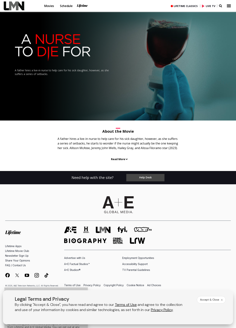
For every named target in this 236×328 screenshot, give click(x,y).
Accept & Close (211, 299)
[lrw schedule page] (137, 241)
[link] (17, 5)
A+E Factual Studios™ (77, 263)
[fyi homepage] (123, 230)
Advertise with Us (74, 257)
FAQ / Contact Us (15, 265)
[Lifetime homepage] (13, 233)
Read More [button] (118, 159)
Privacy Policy (92, 285)
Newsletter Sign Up (17, 255)
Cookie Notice (135, 285)
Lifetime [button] (82, 6)
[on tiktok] (46, 275)
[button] (19, 6)
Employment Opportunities (138, 257)
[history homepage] (86, 230)
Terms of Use (72, 285)
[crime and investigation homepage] (118, 241)
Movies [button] (49, 6)
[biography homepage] (85, 241)
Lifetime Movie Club (17, 250)
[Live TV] (209, 6)
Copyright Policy (114, 285)
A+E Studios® (72, 269)
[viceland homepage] (143, 230)
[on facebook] (7, 275)
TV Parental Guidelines (136, 269)
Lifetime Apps (13, 246)
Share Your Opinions (17, 260)
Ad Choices (154, 285)
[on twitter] (17, 275)
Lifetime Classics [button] (186, 6)
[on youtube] (27, 275)
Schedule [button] (66, 6)
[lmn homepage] (103, 230)
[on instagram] (36, 275)
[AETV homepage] (70, 230)
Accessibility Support (135, 263)
